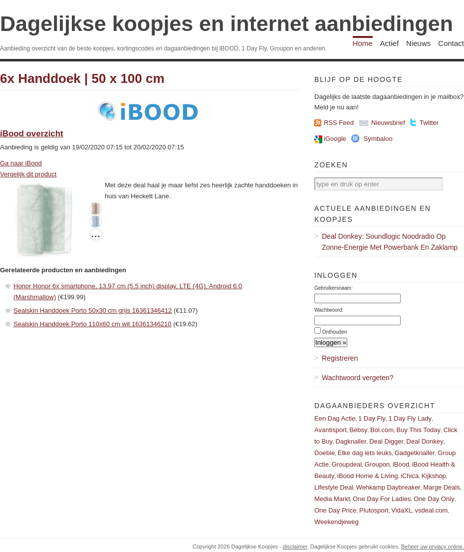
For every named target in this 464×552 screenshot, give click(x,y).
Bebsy (358, 430)
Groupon (377, 464)
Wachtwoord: (328, 310)
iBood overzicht (31, 133)
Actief (389, 43)
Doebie (324, 453)
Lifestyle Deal (333, 487)
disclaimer (295, 547)
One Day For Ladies (382, 499)
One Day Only (434, 499)
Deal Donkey (424, 441)
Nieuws (418, 43)
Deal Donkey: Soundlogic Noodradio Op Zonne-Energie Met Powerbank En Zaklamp (390, 241)
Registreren (340, 358)
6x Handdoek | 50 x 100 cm (82, 78)
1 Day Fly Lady (410, 418)
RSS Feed (339, 122)
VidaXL (401, 510)
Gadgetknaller (415, 453)
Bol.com (382, 430)
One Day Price (335, 510)
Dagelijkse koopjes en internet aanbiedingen (226, 23)
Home (363, 43)
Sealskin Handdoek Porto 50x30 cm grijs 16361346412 (92, 310)
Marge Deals (441, 487)
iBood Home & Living (367, 476)
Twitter (429, 122)
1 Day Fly (372, 418)
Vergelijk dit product (28, 174)
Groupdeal (346, 464)
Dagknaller (350, 441)
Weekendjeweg (336, 522)
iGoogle (335, 138)
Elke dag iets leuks (365, 453)
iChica (410, 476)
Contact (451, 43)
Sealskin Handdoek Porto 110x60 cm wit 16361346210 (92, 324)
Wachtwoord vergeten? (357, 378)
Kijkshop (434, 476)
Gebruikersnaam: (333, 288)
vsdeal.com (431, 510)
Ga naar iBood (21, 163)
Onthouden (334, 332)
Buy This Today (419, 430)
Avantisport (330, 430)
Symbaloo (378, 138)
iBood (401, 464)
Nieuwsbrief (388, 122)
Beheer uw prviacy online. (432, 547)
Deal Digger (386, 441)
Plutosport (374, 510)
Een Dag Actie (334, 418)
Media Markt (332, 499)
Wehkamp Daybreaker (388, 487)
